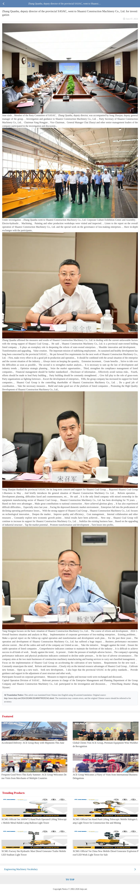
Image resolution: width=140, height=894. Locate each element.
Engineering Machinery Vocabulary (21, 869)
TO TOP (70, 879)
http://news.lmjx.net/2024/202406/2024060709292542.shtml (29, 698)
